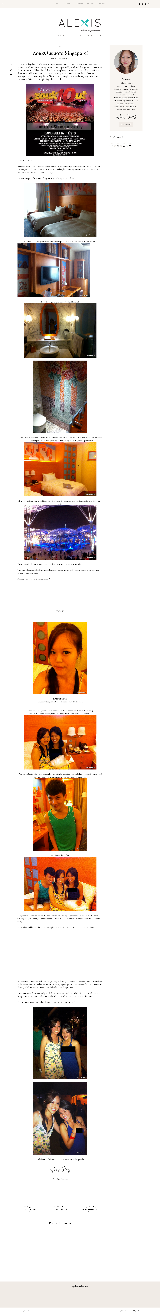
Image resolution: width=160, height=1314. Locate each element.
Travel (102, 4)
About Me (67, 4)
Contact (79, 4)
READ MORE (126, 124)
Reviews (90, 4)
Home (57, 4)
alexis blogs (129, 1311)
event (60, 47)
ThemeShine (27, 1311)
